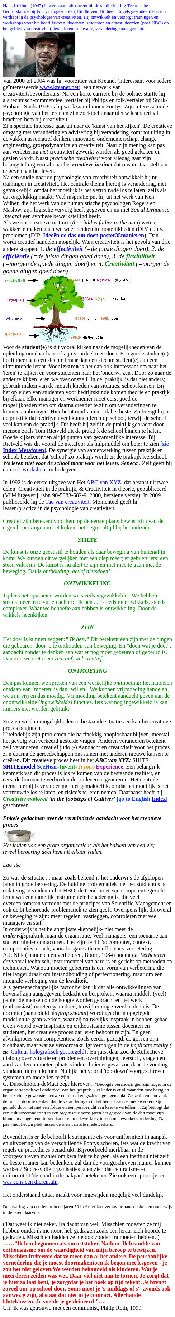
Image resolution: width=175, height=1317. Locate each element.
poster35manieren (122, 235)
